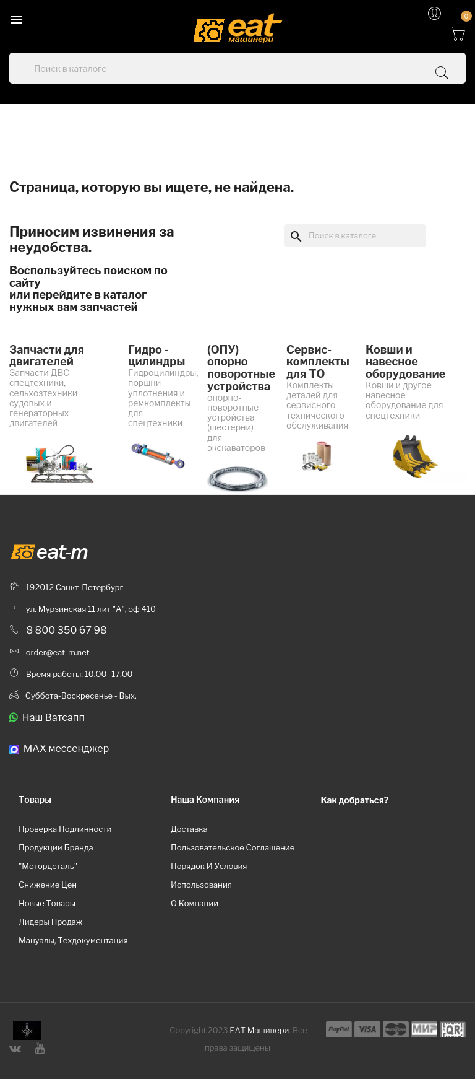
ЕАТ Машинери (259, 1030)
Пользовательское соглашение (232, 847)
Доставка (189, 829)
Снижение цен (48, 884)
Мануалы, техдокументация (73, 940)
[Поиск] (355, 235)
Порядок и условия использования (209, 875)
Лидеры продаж (50, 922)
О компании (194, 903)
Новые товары (47, 903)
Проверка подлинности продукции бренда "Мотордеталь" (65, 847)
